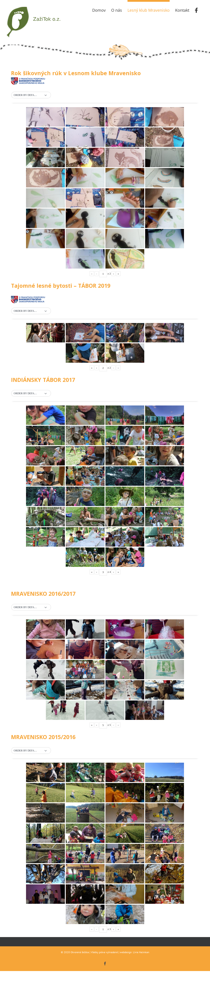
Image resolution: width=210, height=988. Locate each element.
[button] (31, 95)
